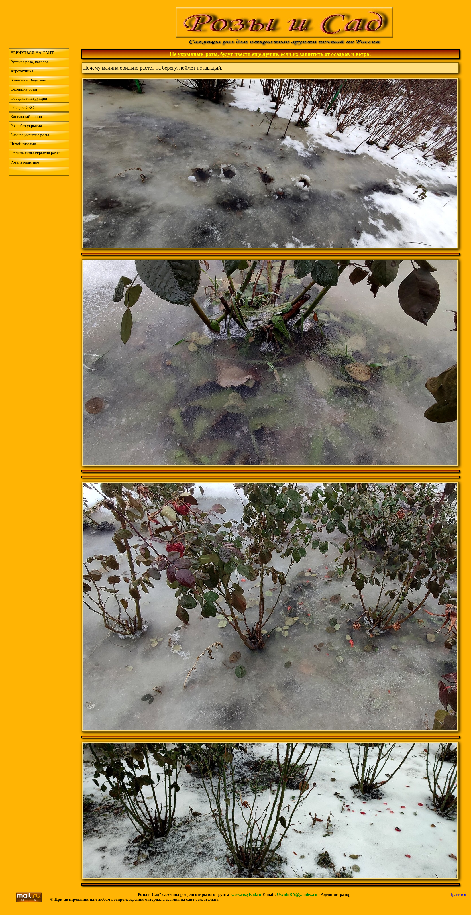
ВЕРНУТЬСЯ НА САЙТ (32, 52)
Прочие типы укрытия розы (35, 153)
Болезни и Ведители (28, 80)
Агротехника (22, 71)
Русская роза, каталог (29, 62)
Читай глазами (23, 144)
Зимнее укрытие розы (30, 135)
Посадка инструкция (29, 98)
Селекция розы (24, 89)
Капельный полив (26, 116)
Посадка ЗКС (22, 107)
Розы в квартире (25, 162)
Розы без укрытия (26, 125)
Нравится (457, 894)
